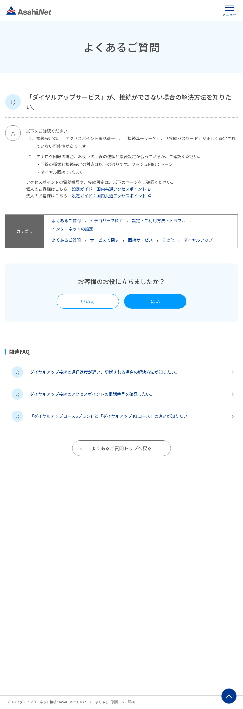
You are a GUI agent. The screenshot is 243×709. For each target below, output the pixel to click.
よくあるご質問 (107, 701)
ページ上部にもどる (229, 696)
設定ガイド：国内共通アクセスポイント (109, 189)
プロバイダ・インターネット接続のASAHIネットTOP (46, 701)
